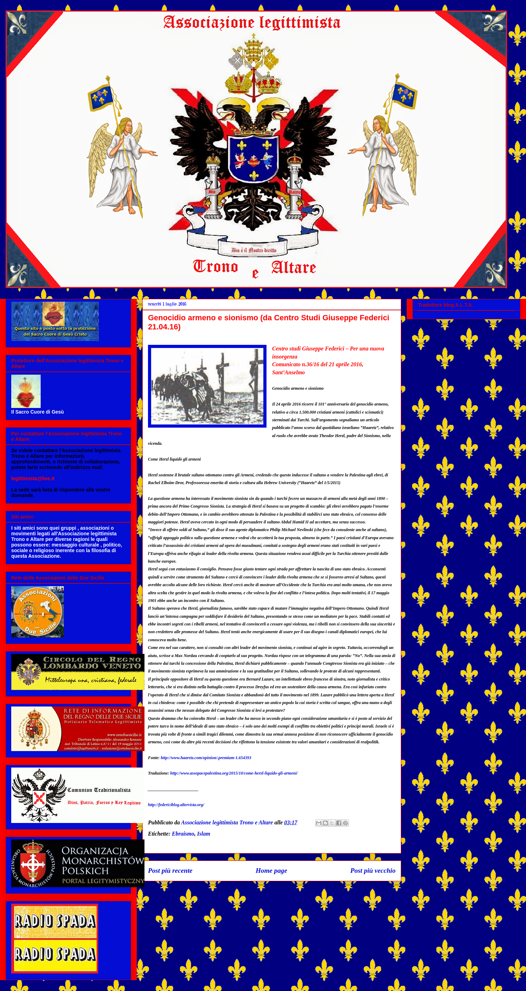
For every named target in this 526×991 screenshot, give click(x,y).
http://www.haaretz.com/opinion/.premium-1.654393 (206, 757)
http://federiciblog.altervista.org (175, 804)
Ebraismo (183, 834)
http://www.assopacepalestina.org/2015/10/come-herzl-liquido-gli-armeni (233, 773)
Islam (203, 834)
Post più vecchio (373, 870)
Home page (271, 870)
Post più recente (170, 870)
